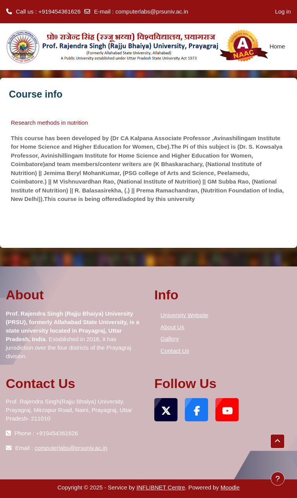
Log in (283, 11)
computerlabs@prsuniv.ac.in (151, 11)
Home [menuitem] (277, 46)
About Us (172, 327)
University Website (184, 315)
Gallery (169, 338)
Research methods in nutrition (49, 122)
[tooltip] (104, 322)
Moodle (229, 487)
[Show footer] (278, 479)
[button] (104, 322)
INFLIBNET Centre (161, 487)
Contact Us (174, 350)
